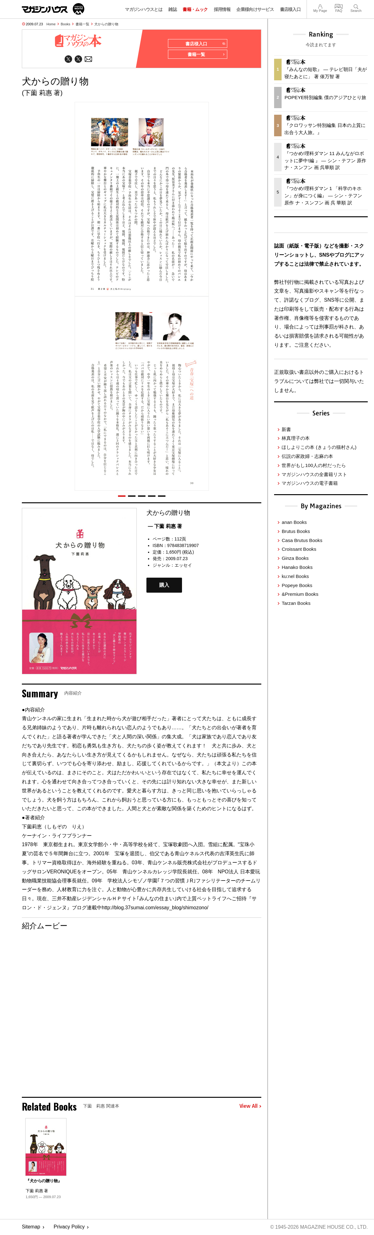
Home (51, 24)
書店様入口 (290, 9)
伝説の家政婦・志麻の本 (307, 456)
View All (250, 1107)
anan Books (294, 522)
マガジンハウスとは (143, 9)
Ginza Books (295, 558)
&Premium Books (300, 594)
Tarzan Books (296, 603)
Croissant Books (299, 549)
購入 (164, 585)
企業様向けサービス (255, 9)
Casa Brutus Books (302, 540)
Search (356, 6)
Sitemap (31, 1227)
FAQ (339, 6)
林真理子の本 (296, 438)
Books (66, 24)
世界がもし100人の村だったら (314, 465)
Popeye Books (297, 585)
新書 (286, 429)
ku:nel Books (295, 576)
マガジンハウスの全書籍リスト (314, 474)
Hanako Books (297, 567)
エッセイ (183, 565)
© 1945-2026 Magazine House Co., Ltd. (318, 1227)
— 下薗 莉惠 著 (165, 526)
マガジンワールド (53, 9)
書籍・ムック (195, 9)
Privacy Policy (69, 1227)
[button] (121, 496)
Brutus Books (296, 531)
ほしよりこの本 (319, 447)
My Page (320, 6)
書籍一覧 (82, 24)
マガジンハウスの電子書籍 (310, 483)
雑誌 (172, 9)
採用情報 (222, 9)
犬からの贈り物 (106, 24)
